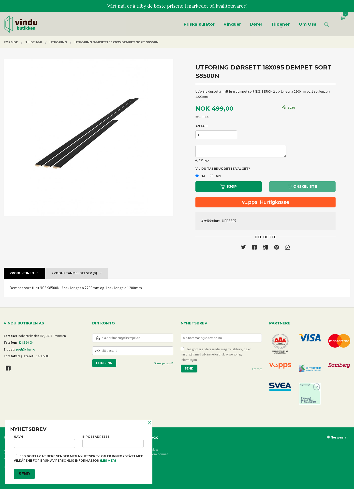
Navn (44, 441)
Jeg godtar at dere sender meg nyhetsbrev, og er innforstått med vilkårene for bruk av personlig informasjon (216, 354)
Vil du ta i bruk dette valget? (222, 168)
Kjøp (229, 186)
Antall (201, 126)
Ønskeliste (302, 186)
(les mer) (108, 460)
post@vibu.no (25, 349)
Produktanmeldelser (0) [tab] (74, 273)
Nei (218, 176)
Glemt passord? (163, 363)
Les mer (257, 369)
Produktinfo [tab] (22, 273)
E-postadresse (113, 441)
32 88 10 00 (25, 342)
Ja (203, 176)
